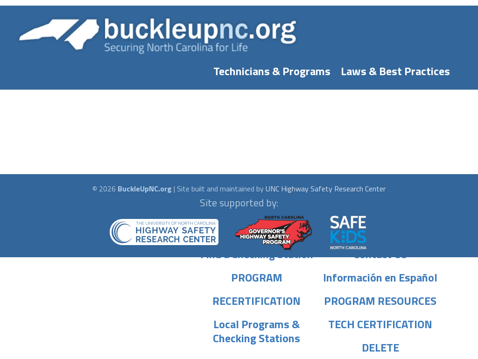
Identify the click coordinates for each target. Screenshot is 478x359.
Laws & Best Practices (395, 69)
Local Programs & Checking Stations (256, 322)
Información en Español (380, 275)
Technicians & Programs (271, 69)
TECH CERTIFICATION (380, 322)
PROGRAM (256, 275)
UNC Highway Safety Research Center (326, 188)
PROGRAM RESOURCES (380, 298)
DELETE (380, 345)
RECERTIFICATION (256, 298)
